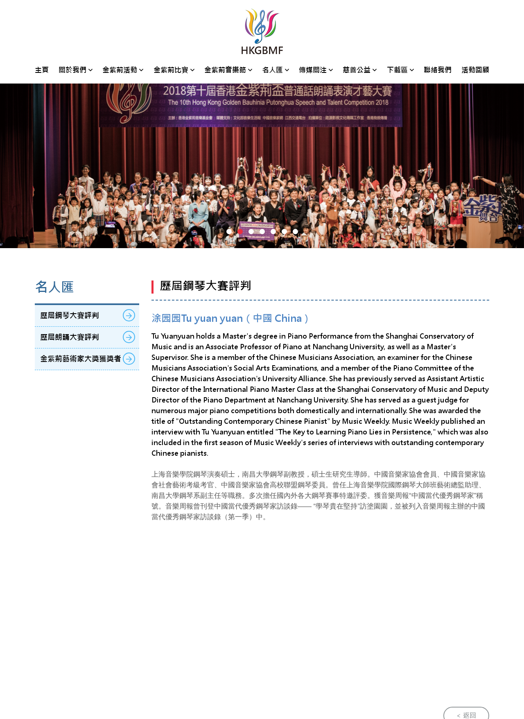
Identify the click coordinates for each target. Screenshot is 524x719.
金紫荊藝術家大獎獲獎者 (87, 359)
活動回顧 (475, 70)
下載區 (397, 70)
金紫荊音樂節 (225, 70)
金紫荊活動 (119, 70)
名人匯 (272, 70)
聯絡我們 (438, 70)
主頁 (42, 70)
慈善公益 (356, 70)
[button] (229, 231)
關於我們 (72, 70)
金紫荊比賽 (171, 70)
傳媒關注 (313, 70)
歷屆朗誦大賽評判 (87, 337)
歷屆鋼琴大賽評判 (87, 315)
